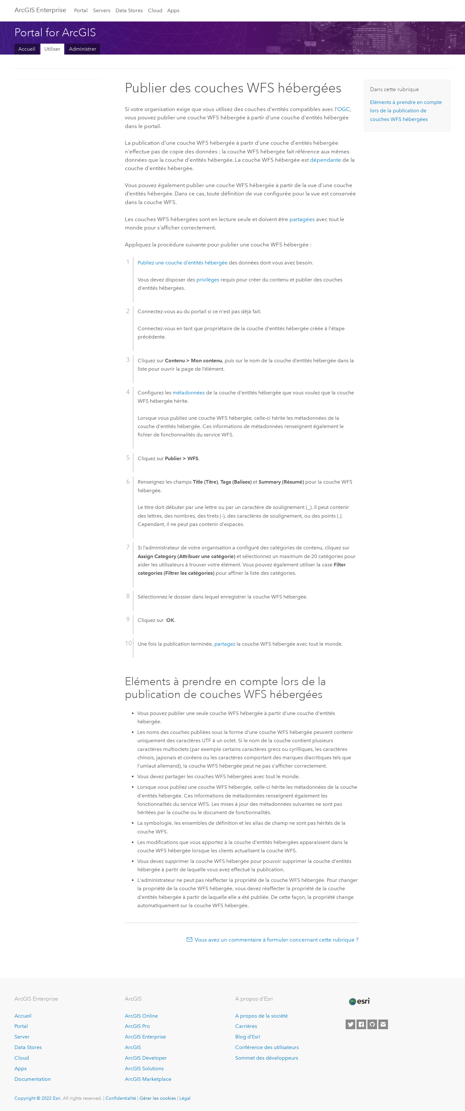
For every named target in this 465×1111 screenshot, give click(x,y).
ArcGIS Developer (146, 1058)
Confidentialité (121, 1098)
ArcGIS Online (141, 1016)
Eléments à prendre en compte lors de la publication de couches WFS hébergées (406, 110)
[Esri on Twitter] (350, 1024)
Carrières (246, 1026)
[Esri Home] (359, 1001)
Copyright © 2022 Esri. (38, 1098)
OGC (343, 109)
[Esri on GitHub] (372, 1024)
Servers (101, 10)
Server (22, 1037)
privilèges (207, 280)
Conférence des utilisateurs (267, 1047)
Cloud (155, 10)
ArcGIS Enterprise (40, 10)
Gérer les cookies (158, 1098)
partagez (224, 644)
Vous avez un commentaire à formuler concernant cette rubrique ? (276, 939)
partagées (302, 219)
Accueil (26, 49)
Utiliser (52, 49)
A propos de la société (261, 1016)
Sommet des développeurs (266, 1058)
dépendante (326, 160)
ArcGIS (133, 1047)
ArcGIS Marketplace (148, 1079)
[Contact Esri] (383, 1024)
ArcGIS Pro (137, 1026)
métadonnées (189, 393)
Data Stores (129, 10)
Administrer (82, 49)
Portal (81, 10)
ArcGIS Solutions (144, 1068)
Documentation (32, 1079)
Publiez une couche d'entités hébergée (183, 263)
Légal (185, 1098)
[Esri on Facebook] (361, 1024)
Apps (173, 10)
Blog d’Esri (247, 1037)
